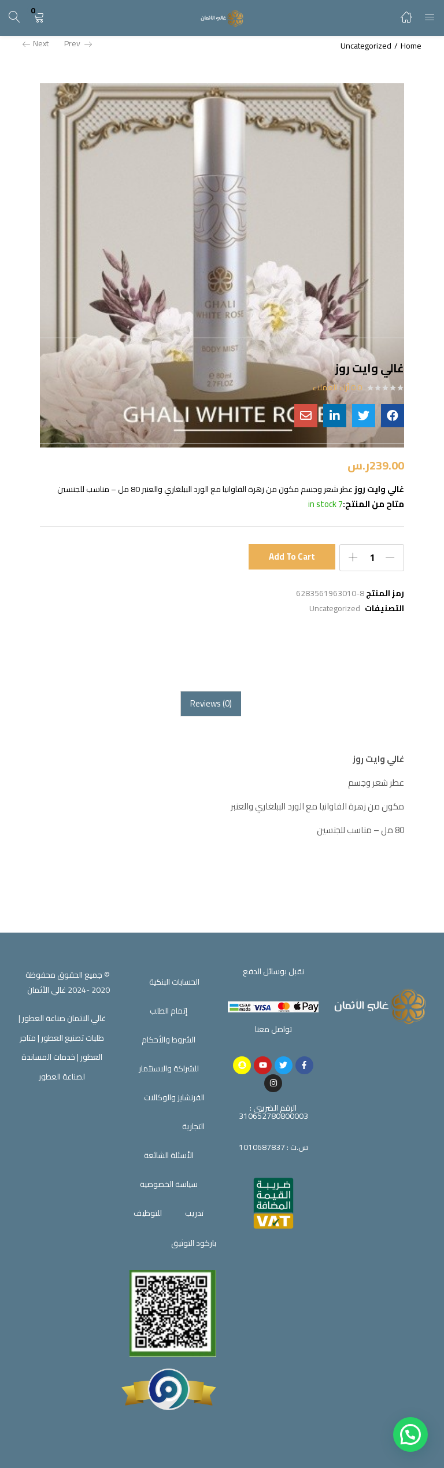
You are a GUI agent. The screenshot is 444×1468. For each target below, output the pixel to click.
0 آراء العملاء (337, 387)
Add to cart (292, 556)
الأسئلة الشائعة (169, 1155)
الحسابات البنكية (174, 981)
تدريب (194, 1213)
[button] (38, 17)
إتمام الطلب (168, 1010)
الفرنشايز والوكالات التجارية (174, 1112)
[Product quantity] (372, 557)
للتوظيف (148, 1213)
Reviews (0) (211, 703)
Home (411, 45)
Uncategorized (366, 45)
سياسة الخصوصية (169, 1184)
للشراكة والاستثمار (169, 1068)
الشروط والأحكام (168, 1039)
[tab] (210, 703)
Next (36, 43)
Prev (78, 43)
